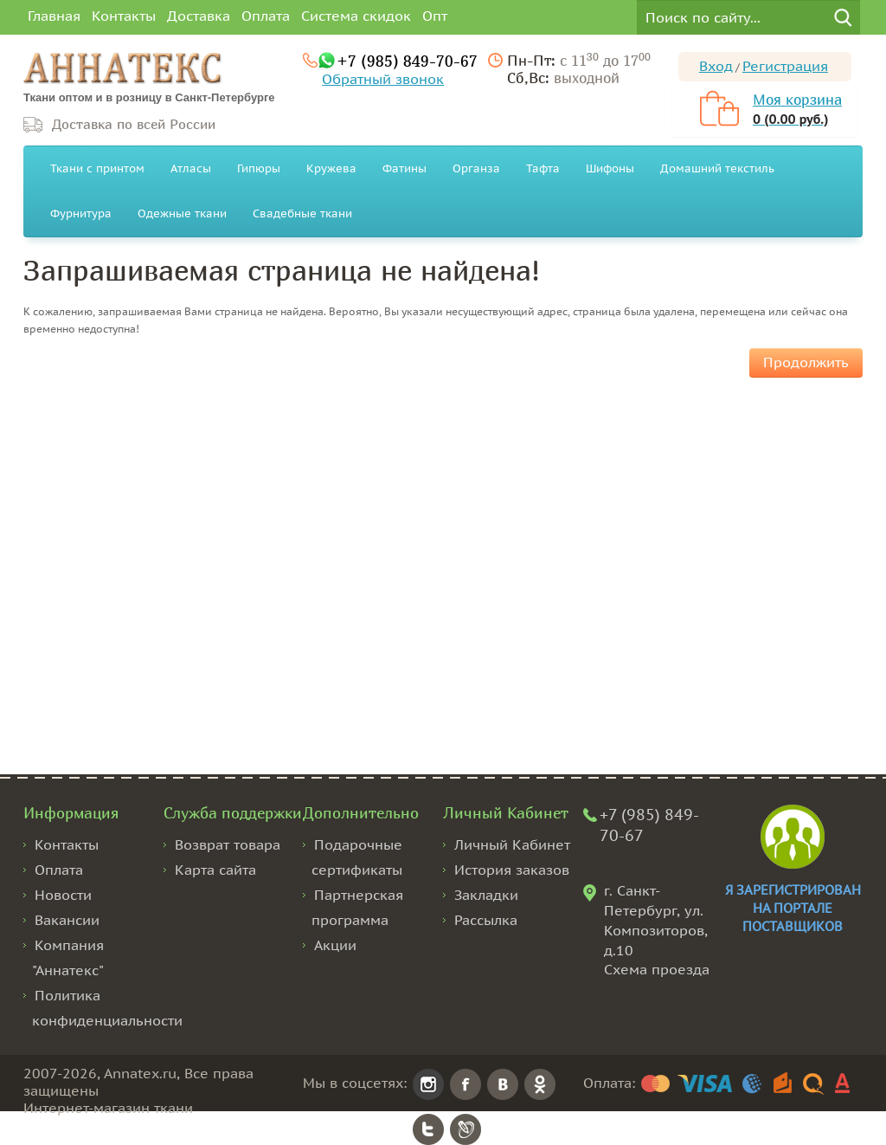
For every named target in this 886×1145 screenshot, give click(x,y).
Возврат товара (227, 844)
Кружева (331, 168)
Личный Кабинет (512, 844)
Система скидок (356, 15)
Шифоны (610, 168)
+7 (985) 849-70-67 (407, 60)
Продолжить (806, 362)
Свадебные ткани (302, 213)
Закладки (486, 894)
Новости (63, 894)
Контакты (124, 15)
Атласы (190, 168)
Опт (434, 15)
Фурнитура (81, 213)
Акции (335, 945)
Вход (716, 65)
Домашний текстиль (717, 168)
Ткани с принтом (97, 168)
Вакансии (67, 919)
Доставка (198, 15)
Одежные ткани (182, 213)
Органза (476, 168)
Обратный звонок (383, 78)
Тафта (543, 168)
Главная (54, 15)
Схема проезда (656, 969)
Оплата (265, 15)
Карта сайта (215, 869)
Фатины (404, 168)
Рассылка (485, 919)
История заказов (511, 869)
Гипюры (258, 168)
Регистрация (785, 65)
